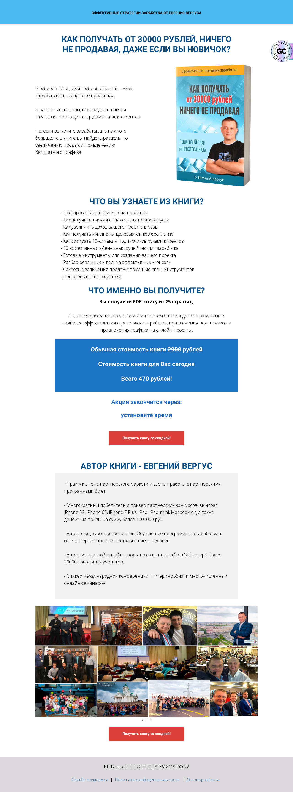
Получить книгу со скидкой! (146, 438)
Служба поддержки (90, 779)
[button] (39, 661)
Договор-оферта (203, 779)
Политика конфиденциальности (147, 779)
